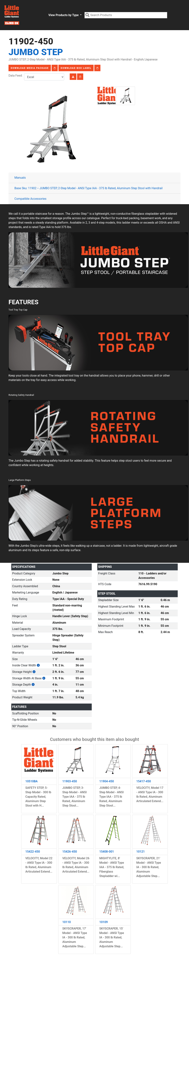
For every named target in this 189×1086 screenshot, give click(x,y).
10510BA (31, 781)
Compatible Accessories (30, 198)
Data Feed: (16, 75)
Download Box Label (76, 68)
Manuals (20, 177)
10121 (140, 851)
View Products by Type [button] (63, 15)
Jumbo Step (36, 52)
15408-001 (106, 851)
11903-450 (69, 781)
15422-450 (32, 851)
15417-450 (143, 781)
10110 (66, 922)
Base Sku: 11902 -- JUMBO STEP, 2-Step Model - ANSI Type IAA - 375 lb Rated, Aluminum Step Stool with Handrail (88, 188)
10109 (103, 922)
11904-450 (106, 781)
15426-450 (69, 851)
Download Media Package (30, 68)
